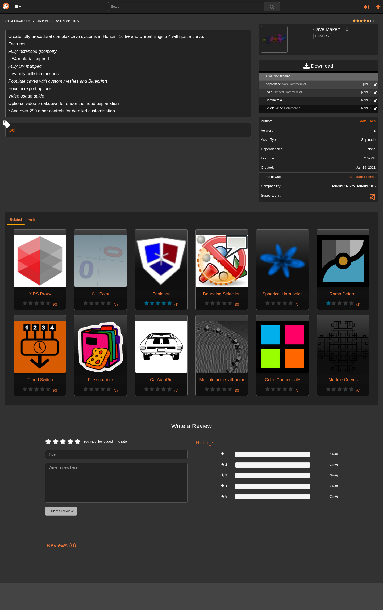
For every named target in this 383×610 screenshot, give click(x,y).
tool (11, 130)
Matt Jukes (367, 121)
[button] (18, 7)
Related (16, 220)
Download (318, 66)
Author (33, 220)
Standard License (362, 177)
